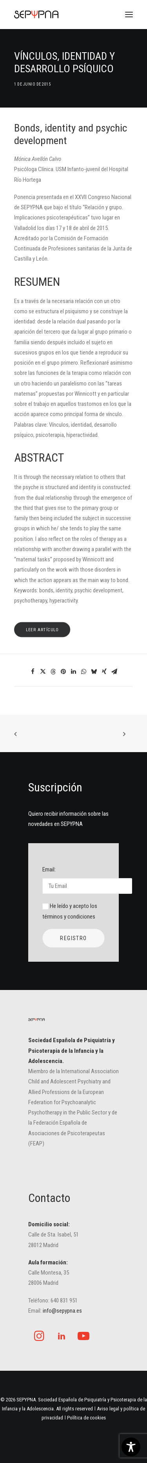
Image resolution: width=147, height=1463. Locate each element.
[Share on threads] (53, 671)
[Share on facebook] (33, 671)
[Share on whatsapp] (84, 671)
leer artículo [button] (42, 629)
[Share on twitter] (43, 671)
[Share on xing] (104, 671)
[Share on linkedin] (73, 671)
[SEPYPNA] (36, 14)
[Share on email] (114, 671)
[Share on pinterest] (63, 671)
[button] (129, 14)
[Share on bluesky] (94, 671)
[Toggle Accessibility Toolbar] (131, 1447)
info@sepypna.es (62, 1310)
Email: (73, 880)
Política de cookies (86, 1418)
